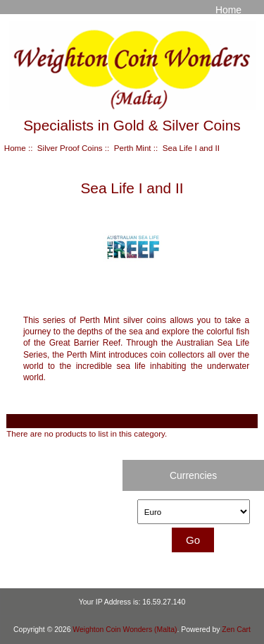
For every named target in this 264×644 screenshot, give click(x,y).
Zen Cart (236, 629)
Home (228, 10)
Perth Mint (132, 147)
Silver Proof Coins (70, 147)
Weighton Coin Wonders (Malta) (125, 629)
